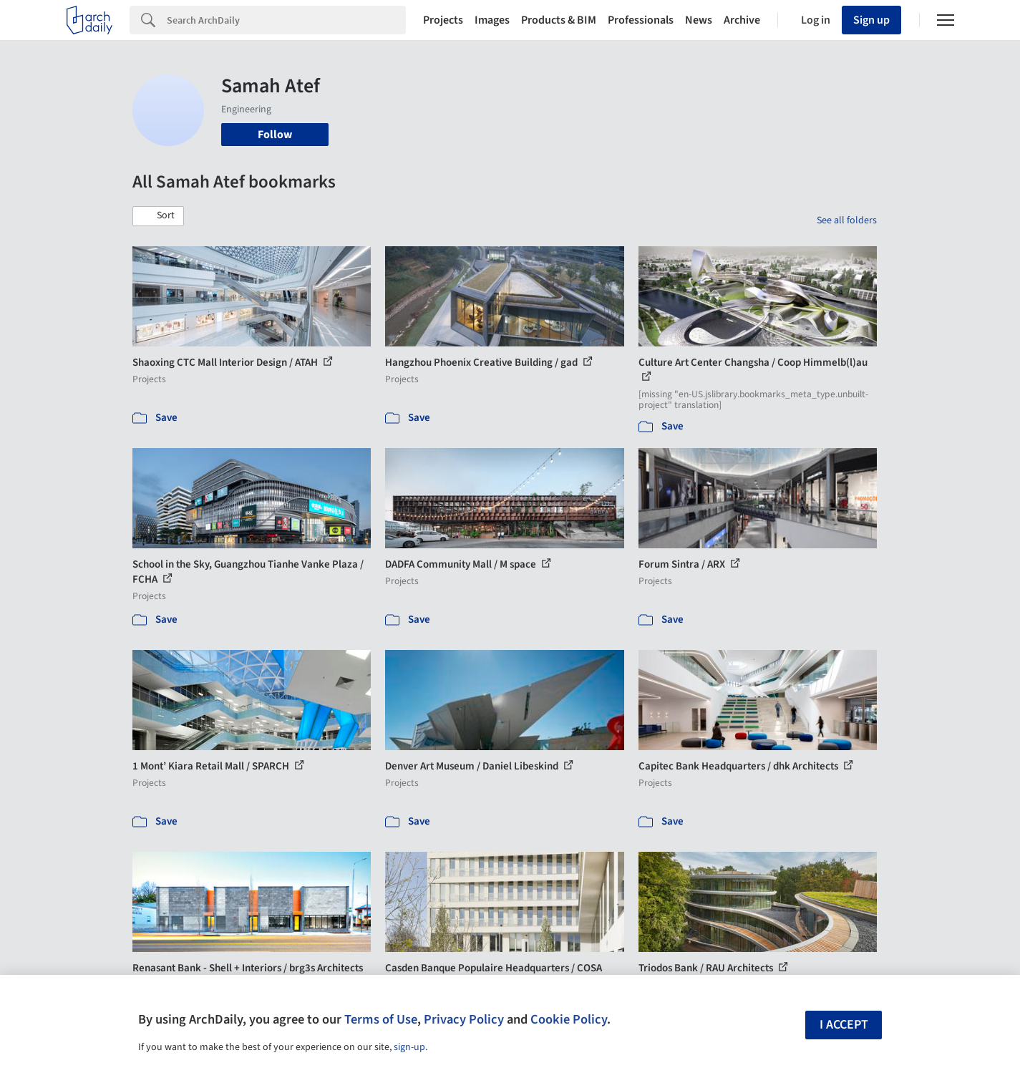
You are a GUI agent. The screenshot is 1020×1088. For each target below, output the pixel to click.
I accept (844, 1025)
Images (492, 20)
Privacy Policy (464, 1019)
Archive (742, 20)
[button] (158, 216)
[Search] (286, 20)
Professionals (641, 20)
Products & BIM (558, 20)
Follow (275, 134)
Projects (443, 20)
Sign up (871, 20)
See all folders (847, 220)
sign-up (409, 1047)
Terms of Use (380, 1019)
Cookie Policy (568, 1019)
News (698, 20)
